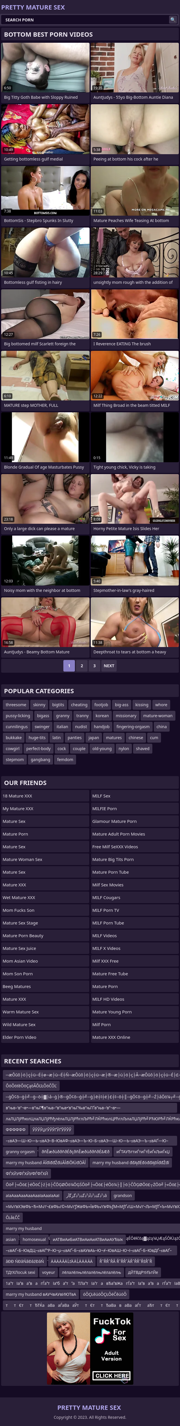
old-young (102, 748)
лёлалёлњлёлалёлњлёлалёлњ (91, 1272)
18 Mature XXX (17, 796)
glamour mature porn (114, 821)
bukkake (14, 737)
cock (62, 748)
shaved (142, 748)
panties (75, 737)
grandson (123, 1195)
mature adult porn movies (118, 834)
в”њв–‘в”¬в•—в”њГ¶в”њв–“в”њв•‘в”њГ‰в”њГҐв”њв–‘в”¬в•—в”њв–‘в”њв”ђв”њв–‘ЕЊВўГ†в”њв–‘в (63, 1109)
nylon (124, 748)
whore (161, 704)
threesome (16, 704)
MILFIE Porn (104, 808)
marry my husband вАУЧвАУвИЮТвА (41, 1294)
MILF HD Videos (108, 999)
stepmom (15, 759)
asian (11, 1239)
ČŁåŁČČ (13, 1217)
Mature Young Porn (112, 1012)
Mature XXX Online (111, 1037)
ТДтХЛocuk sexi (20, 1272)
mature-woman (158, 715)
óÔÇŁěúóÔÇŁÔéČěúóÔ (104, 1294)
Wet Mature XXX (19, 897)
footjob (101, 704)
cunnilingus (17, 726)
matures (114, 737)
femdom (65, 759)
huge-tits (37, 737)
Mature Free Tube (110, 973)
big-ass (121, 704)
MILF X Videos (106, 948)
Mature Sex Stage (20, 923)
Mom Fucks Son (19, 910)
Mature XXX (14, 885)
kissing (141, 704)
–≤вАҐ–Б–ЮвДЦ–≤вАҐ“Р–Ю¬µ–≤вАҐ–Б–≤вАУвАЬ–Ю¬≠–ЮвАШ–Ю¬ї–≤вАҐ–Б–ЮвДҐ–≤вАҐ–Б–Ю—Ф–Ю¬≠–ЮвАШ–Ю (89, 1251)
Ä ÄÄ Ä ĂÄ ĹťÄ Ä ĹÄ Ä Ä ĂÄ (72, 1261)
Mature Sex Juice (19, 948)
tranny (82, 715)
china (162, 726)
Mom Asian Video (20, 961)
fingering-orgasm (132, 726)
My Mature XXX (18, 808)
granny (62, 715)
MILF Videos (104, 935)
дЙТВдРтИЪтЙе (143, 1272)
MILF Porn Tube (108, 923)
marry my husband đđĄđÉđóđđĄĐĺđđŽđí (130, 1162)
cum (154, 737)
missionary (126, 715)
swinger (42, 726)
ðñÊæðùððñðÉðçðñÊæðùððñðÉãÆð (75, 1151)
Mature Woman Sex (22, 859)
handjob (101, 726)
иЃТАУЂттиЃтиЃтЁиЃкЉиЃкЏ (143, 1151)
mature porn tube (110, 872)
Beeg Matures (17, 986)
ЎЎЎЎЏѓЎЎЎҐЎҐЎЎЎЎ (52, 1129)
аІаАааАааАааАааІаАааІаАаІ (32, 1195)
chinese (136, 737)
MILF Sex (101, 796)
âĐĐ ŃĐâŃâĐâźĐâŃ (25, 1261)
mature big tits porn (113, 859)
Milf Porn (101, 1024)
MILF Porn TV (105, 910)
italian (62, 726)
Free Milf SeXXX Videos (115, 846)
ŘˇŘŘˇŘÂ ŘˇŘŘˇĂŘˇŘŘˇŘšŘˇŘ (126, 1261)
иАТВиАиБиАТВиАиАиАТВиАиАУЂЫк (88, 1239)
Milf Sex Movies (108, 885)
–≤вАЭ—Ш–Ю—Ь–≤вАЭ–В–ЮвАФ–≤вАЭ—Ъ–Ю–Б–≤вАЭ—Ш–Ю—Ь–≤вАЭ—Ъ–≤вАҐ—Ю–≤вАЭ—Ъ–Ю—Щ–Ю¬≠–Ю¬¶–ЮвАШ (87, 1142)
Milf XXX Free (105, 961)
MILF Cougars (106, 897)
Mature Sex (14, 821)
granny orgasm (20, 1151)
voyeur (48, 1272)
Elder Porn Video (19, 1037)
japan (93, 737)
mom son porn (18, 973)
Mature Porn (15, 834)
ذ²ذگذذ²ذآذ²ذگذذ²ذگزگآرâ (86, 1195)
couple (79, 748)
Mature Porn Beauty (23, 935)
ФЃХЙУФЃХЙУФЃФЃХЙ (27, 1173)
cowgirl (13, 748)
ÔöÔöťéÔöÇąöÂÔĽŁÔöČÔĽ (31, 1085)
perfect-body (38, 748)
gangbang (40, 759)
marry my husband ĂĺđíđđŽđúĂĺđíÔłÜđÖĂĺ (46, 1162)
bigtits (58, 704)
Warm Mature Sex (21, 1012)
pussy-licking (18, 715)
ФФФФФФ (16, 1129)
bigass (43, 715)
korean (102, 715)
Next (109, 665)
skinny (39, 704)
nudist (81, 726)
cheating (79, 704)
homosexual (34, 1239)
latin (56, 737)
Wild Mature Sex (19, 1024)
